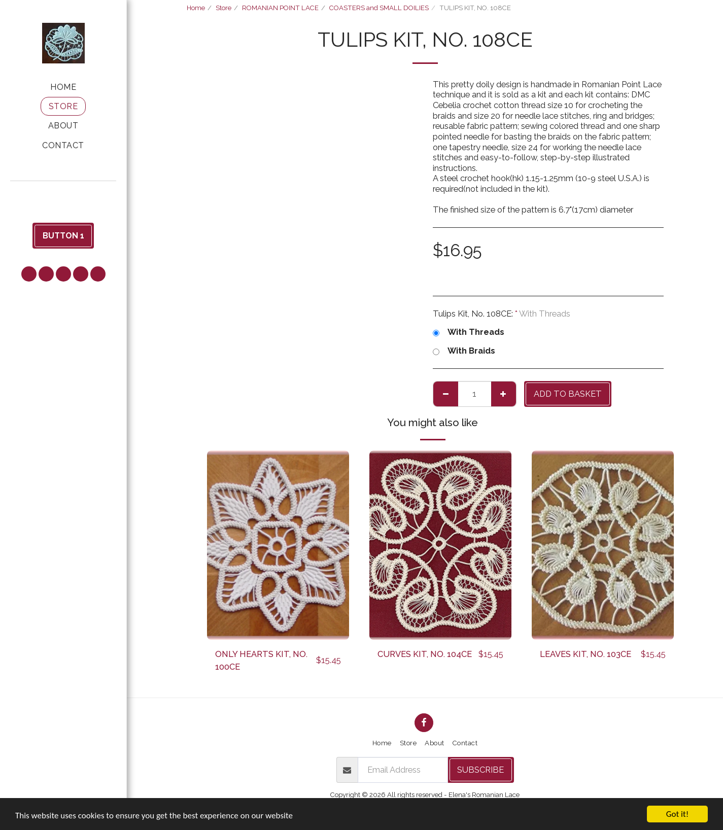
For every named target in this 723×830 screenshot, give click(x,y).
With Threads (468, 332)
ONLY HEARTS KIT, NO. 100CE (261, 660)
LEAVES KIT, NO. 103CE (585, 654)
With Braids (464, 350)
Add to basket (568, 394)
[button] (63, 195)
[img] (278, 545)
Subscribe (480, 770)
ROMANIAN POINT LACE (280, 8)
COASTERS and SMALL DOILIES (379, 8)
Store (223, 8)
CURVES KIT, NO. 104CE (424, 654)
